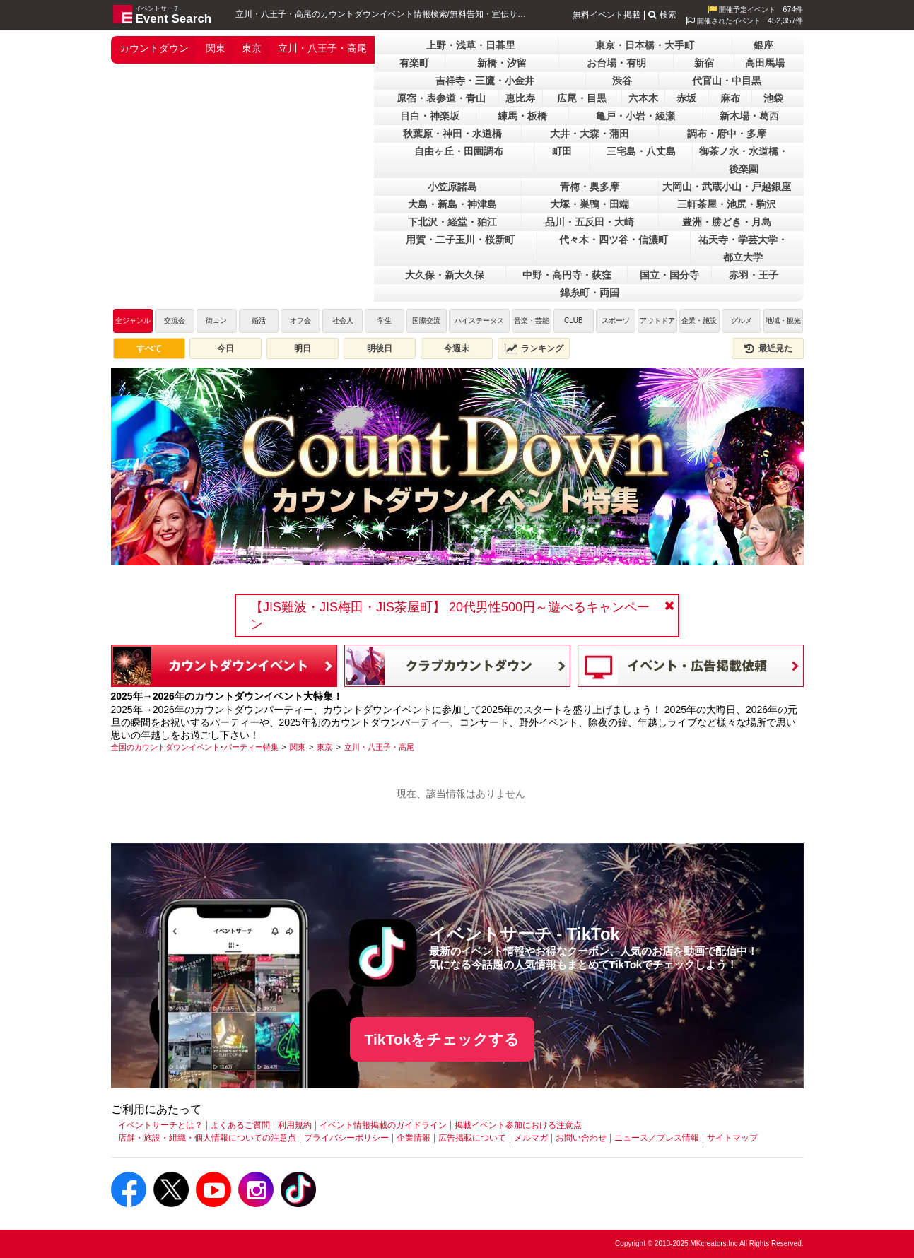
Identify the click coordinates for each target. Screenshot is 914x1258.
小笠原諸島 (452, 186)
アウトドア (657, 320)
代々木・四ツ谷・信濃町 (613, 239)
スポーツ (616, 320)
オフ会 (300, 320)
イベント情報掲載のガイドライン (383, 1125)
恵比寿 (520, 98)
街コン (216, 320)
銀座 (763, 45)
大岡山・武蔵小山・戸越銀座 (726, 186)
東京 (252, 48)
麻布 (730, 98)
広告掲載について (472, 1138)
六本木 (643, 98)
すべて (149, 348)
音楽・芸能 (531, 320)
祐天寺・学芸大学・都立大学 (742, 248)
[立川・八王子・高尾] (379, 747)
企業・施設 (699, 320)
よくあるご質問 (240, 1125)
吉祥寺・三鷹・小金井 (484, 80)
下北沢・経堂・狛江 (452, 222)
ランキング (533, 348)
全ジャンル (133, 320)
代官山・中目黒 (726, 80)
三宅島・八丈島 (641, 151)
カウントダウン (154, 48)
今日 (225, 348)
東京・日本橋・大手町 (644, 45)
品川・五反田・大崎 (589, 222)
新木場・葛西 (749, 116)
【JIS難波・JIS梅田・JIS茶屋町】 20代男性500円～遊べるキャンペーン (450, 615)
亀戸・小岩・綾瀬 (635, 116)
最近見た (767, 348)
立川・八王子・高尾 (322, 48)
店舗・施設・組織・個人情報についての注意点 (207, 1138)
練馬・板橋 (522, 116)
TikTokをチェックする (442, 1039)
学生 (384, 320)
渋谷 (622, 80)
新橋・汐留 (502, 63)
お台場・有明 (616, 63)
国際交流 (426, 320)
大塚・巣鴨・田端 (589, 204)
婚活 (259, 320)
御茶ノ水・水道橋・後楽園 (743, 160)
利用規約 (295, 1125)
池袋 (773, 98)
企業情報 (413, 1138)
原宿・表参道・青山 (441, 98)
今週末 (456, 348)
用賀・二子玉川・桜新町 (460, 239)
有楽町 (414, 63)
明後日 (379, 348)
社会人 (342, 320)
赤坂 (686, 98)
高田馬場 (765, 63)
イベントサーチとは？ (160, 1125)
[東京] (324, 747)
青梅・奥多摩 (589, 186)
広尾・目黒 (582, 98)
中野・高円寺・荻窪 (566, 275)
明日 (302, 348)
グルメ (741, 320)
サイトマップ (732, 1138)
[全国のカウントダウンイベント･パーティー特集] (195, 747)
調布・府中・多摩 (726, 133)
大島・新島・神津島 (452, 204)
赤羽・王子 (753, 275)
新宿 (704, 63)
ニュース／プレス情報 (656, 1138)
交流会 (174, 320)
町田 (562, 151)
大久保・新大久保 (444, 275)
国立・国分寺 (669, 275)
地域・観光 (783, 320)
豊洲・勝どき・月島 (726, 222)
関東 (215, 48)
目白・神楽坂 (429, 116)
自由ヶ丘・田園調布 (458, 151)
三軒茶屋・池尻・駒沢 (726, 204)
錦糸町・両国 (589, 292)
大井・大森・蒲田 (589, 133)
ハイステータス (479, 320)
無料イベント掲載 (606, 15)
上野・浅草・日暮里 (470, 45)
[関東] (297, 747)
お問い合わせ (581, 1138)
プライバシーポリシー (346, 1138)
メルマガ (531, 1138)
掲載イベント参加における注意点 (518, 1125)
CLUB (573, 320)
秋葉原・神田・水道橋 (452, 133)
